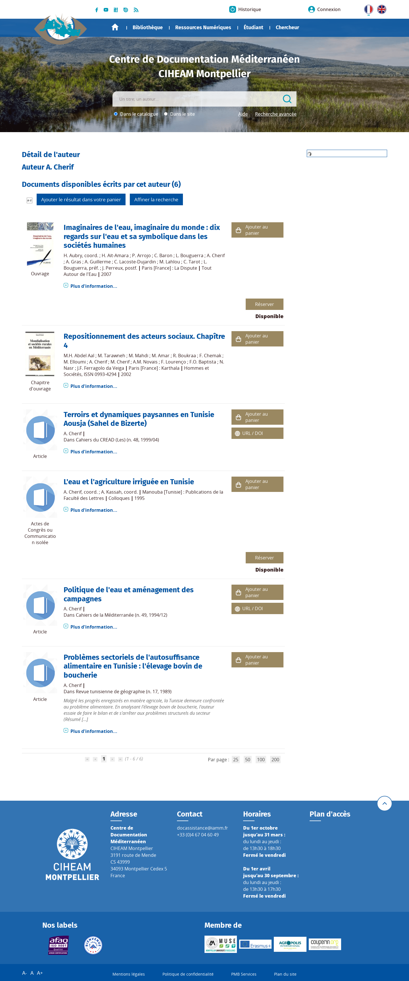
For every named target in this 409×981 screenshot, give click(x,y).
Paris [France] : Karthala (154, 368)
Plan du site (285, 974)
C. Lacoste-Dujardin (135, 262)
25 (235, 759)
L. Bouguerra (189, 255)
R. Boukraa (184, 355)
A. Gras (73, 262)
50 (247, 759)
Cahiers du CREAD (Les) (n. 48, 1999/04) (117, 440)
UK (380, 8)
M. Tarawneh (111, 355)
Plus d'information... (93, 286)
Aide (243, 114)
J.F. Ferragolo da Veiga (100, 368)
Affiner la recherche (156, 199)
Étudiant (253, 27)
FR (366, 8)
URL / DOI (252, 433)
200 (275, 759)
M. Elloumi (75, 362)
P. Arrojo (141, 255)
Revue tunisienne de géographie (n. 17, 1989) (124, 691)
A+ (40, 972)
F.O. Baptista (202, 362)
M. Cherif (120, 362)
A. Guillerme (98, 262)
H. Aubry (73, 255)
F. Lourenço (173, 362)
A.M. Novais (145, 362)
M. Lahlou (169, 262)
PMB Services (243, 974)
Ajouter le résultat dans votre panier (81, 199)
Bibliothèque (148, 27)
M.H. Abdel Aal (79, 355)
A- (24, 972)
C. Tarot (191, 262)
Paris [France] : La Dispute (169, 268)
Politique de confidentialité (188, 974)
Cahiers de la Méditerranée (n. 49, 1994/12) (121, 615)
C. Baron (163, 255)
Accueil (115, 27)
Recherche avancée (276, 114)
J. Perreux (112, 268)
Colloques (119, 498)
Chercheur (287, 27)
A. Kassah (111, 492)
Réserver (264, 304)
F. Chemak (210, 355)
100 (261, 759)
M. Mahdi (138, 355)
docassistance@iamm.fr (202, 828)
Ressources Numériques (203, 27)
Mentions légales (128, 974)
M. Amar (161, 355)
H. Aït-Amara (115, 255)
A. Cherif (216, 255)
